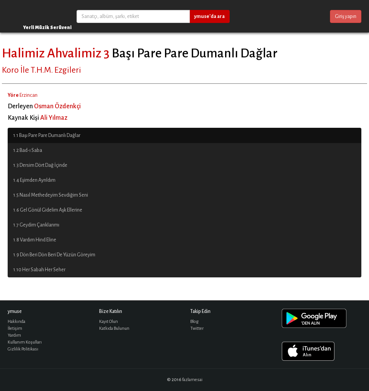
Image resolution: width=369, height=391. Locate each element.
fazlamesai (192, 379)
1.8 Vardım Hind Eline (34, 240)
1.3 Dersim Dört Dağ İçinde (40, 165)
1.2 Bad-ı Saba (27, 150)
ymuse (30, 16)
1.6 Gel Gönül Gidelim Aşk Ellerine (47, 210)
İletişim (15, 328)
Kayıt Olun (108, 321)
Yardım (14, 335)
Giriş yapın (345, 16)
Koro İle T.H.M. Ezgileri (41, 70)
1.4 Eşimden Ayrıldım (34, 180)
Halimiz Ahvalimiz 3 (55, 53)
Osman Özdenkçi (57, 106)
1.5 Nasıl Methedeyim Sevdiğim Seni (50, 195)
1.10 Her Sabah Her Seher (39, 269)
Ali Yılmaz (53, 117)
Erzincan (29, 95)
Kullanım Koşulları (25, 342)
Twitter (197, 328)
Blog (194, 321)
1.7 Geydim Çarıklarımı (36, 225)
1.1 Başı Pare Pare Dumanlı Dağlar (46, 135)
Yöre (13, 95)
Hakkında (16, 321)
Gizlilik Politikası (23, 349)
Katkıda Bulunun (114, 328)
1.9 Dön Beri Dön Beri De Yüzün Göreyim (54, 254)
